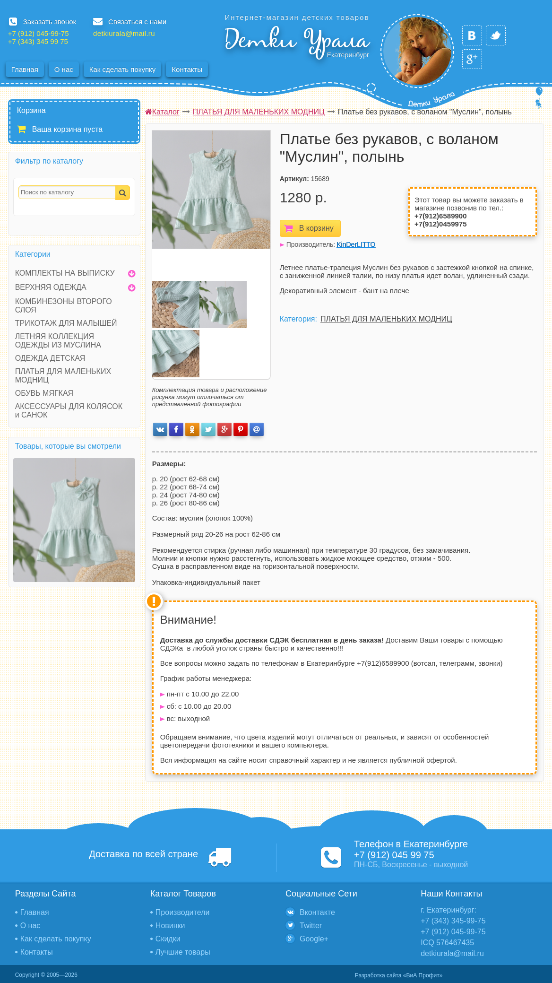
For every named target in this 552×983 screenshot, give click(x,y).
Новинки (170, 926)
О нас (63, 69)
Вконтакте (317, 912)
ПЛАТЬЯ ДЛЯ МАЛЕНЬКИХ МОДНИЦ (386, 319)
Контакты (187, 69)
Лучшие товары (182, 952)
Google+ (314, 939)
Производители (182, 912)
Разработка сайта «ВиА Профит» (398, 975)
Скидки (168, 939)
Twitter (311, 926)
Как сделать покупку (122, 69)
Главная (24, 69)
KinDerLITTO (355, 244)
